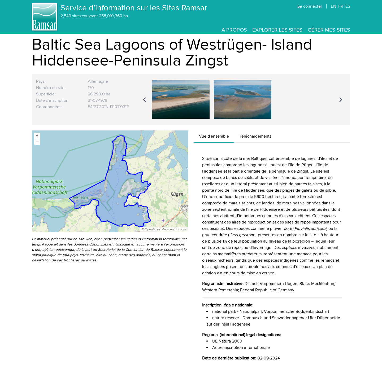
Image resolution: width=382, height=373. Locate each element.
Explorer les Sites (277, 30)
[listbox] (242, 99)
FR (340, 6)
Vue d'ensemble (214, 136)
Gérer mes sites (329, 30)
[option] (181, 99)
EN (333, 6)
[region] (242, 99)
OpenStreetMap (156, 229)
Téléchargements (255, 136)
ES (347, 6)
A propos (234, 30)
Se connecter (309, 6)
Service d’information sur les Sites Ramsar (133, 8)
